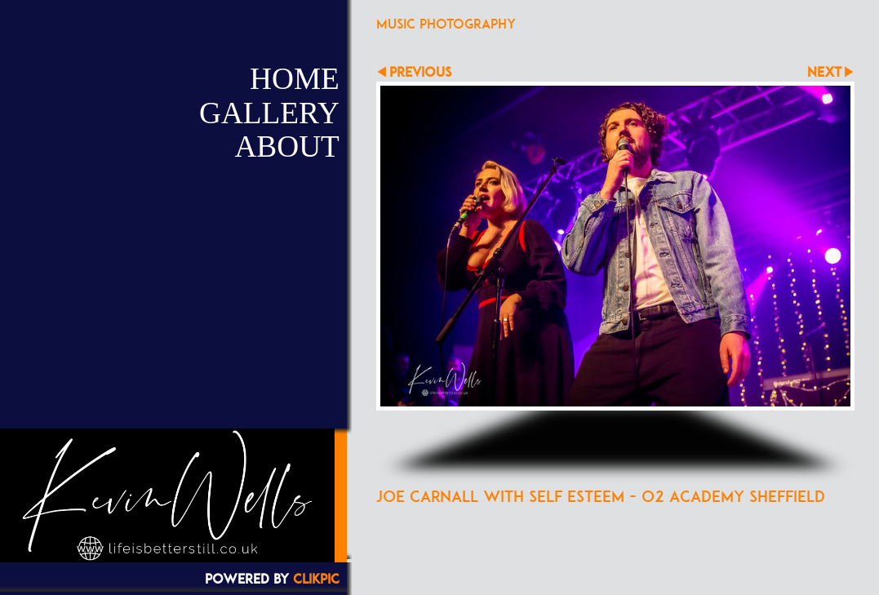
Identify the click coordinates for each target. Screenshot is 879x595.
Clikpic (316, 579)
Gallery (269, 113)
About (286, 146)
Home (295, 78)
